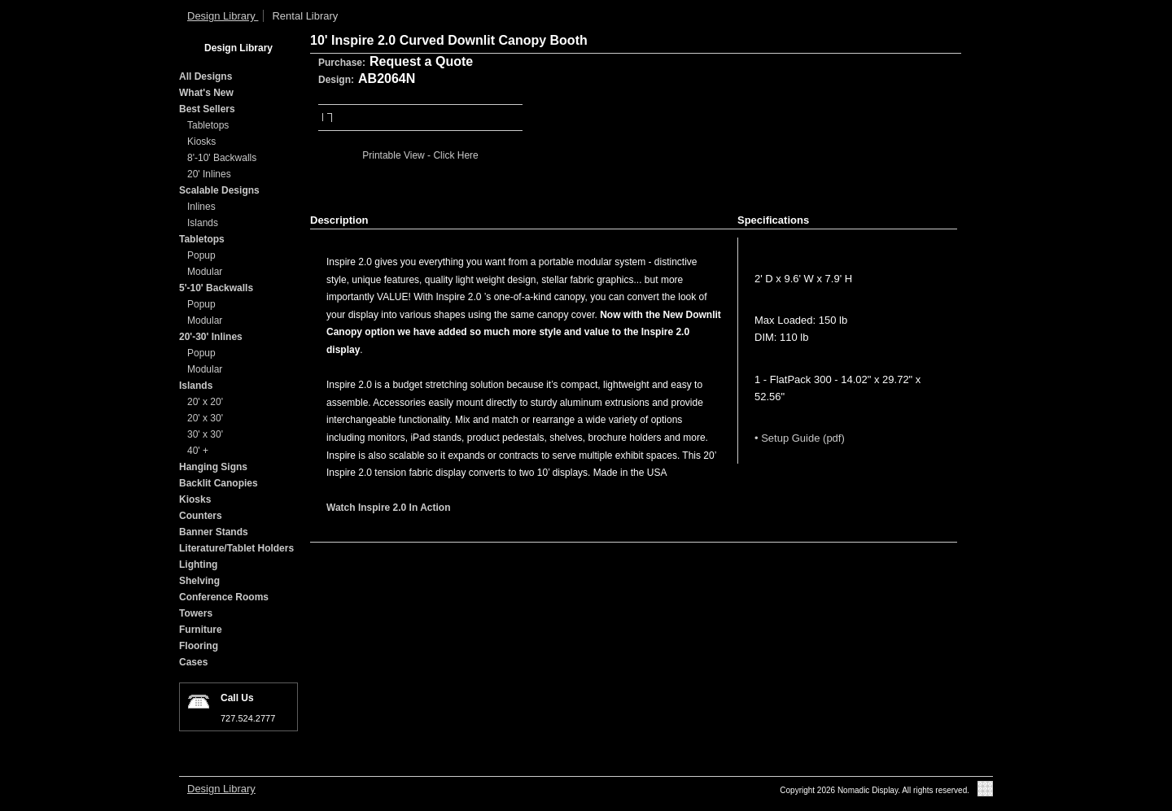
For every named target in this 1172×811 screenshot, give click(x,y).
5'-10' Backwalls (216, 288)
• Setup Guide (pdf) (799, 438)
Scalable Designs (219, 190)
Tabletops (208, 125)
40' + (197, 450)
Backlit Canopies (218, 483)
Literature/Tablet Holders (236, 548)
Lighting (198, 564)
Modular (204, 271)
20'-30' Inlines (211, 336)
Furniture (200, 629)
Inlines (201, 206)
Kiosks (201, 141)
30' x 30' (205, 434)
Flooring (198, 646)
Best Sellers (207, 109)
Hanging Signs (213, 467)
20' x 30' (205, 418)
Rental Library (305, 16)
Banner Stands (213, 532)
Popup (201, 255)
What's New (206, 92)
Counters (200, 515)
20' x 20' (205, 402)
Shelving (199, 580)
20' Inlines (209, 174)
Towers (195, 613)
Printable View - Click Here (420, 155)
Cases (193, 662)
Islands (202, 223)
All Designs (205, 76)
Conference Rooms (224, 597)
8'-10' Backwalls (221, 158)
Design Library (222, 16)
